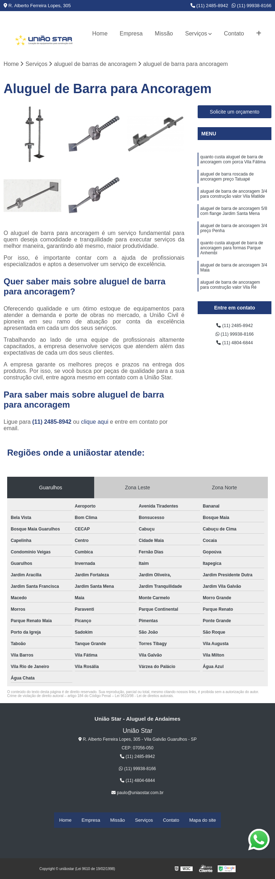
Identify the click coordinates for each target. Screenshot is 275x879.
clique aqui (94, 424)
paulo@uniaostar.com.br (137, 794)
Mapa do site (202, 820)
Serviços (196, 33)
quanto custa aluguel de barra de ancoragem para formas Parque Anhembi (231, 266)
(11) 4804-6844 (234, 348)
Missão (164, 33)
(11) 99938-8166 (251, 5)
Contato (234, 33)
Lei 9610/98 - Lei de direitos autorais (144, 698)
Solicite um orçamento (235, 113)
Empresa (131, 33)
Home (100, 33)
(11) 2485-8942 (209, 5)
